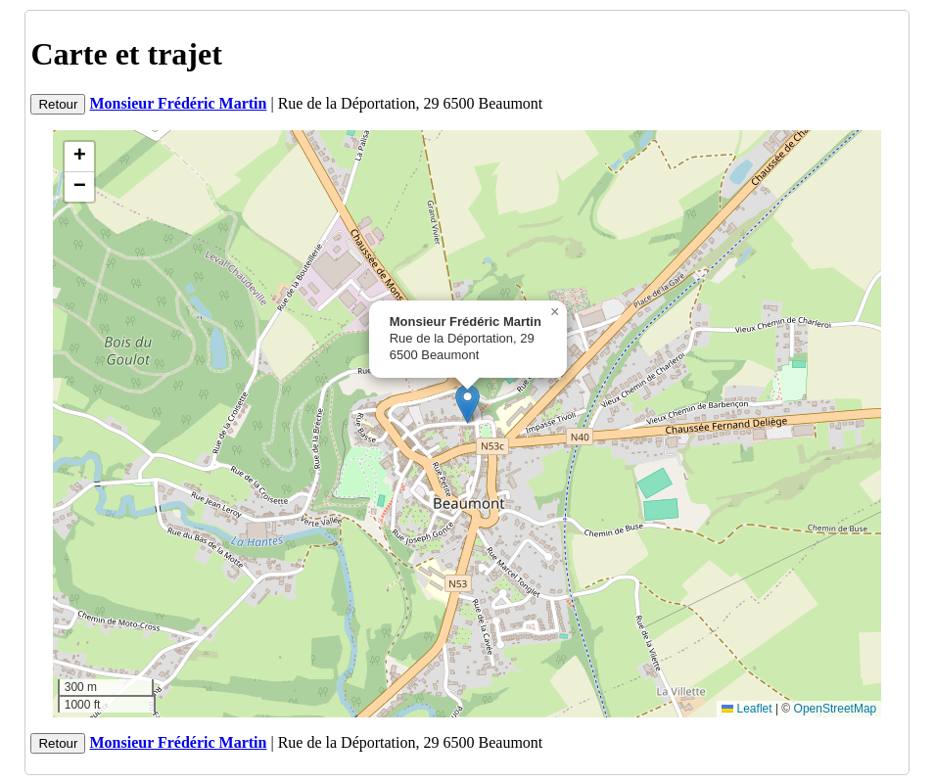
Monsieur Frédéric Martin (177, 103)
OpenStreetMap (835, 708)
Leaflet (746, 708)
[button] (467, 404)
